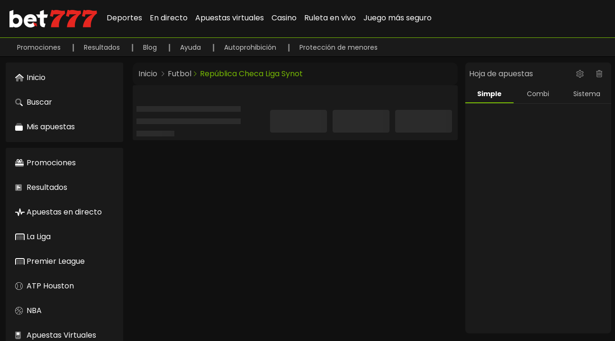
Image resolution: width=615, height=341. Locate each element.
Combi (538, 94)
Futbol (179, 73)
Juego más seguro (397, 17)
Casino (284, 17)
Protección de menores (338, 47)
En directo (169, 17)
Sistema (586, 94)
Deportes (124, 17)
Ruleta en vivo (330, 17)
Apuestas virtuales (229, 17)
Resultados (103, 47)
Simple (489, 94)
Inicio (147, 73)
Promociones (40, 47)
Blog (151, 47)
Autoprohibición (251, 47)
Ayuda (191, 47)
